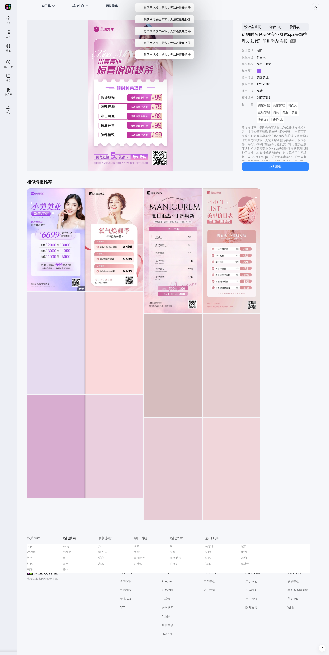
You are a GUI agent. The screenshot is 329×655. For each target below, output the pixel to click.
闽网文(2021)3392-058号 (194, 644)
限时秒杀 (277, 119)
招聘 (208, 529)
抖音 (172, 529)
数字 (30, 535)
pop (29, 524)
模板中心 (275, 27)
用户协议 (251, 576)
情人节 (102, 529)
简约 (276, 112)
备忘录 (209, 524)
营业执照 (99, 644)
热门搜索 (209, 567)
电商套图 (140, 535)
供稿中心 (293, 559)
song (66, 524)
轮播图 (174, 541)
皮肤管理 (264, 112)
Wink (290, 585)
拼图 (244, 529)
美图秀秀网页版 (297, 567)
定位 (244, 524)
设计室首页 (252, 27)
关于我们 (251, 559)
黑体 (65, 547)
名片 (137, 524)
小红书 (67, 529)
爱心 (101, 535)
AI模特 (166, 576)
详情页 (138, 541)
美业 (285, 112)
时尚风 (292, 105)
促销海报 (264, 105)
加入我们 (251, 567)
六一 (101, 524)
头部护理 (279, 105)
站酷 (208, 535)
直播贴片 (175, 535)
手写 (137, 529)
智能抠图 (167, 585)
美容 (295, 112)
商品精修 (167, 603)
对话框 (31, 529)
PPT (122, 585)
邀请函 (245, 541)
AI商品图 (167, 567)
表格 (101, 541)
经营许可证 (112, 644)
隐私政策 (251, 585)
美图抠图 (293, 576)
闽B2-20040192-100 (168, 644)
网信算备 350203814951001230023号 (230, 644)
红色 (30, 541)
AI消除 (166, 594)
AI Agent (167, 559)
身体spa (263, 119)
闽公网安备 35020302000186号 (137, 644)
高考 (30, 547)
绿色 (65, 541)
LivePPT (167, 611)
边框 (208, 541)
